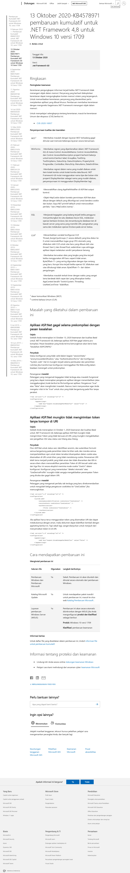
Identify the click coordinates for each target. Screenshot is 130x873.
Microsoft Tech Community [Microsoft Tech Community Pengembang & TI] (53, 847)
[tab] (40, 723)
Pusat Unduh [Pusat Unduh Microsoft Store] (49, 799)
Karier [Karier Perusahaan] (89, 835)
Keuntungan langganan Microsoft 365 (36, 751)
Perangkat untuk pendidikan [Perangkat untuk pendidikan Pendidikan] (96, 799)
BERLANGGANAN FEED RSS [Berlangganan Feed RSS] (44, 684)
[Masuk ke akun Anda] (124, 3)
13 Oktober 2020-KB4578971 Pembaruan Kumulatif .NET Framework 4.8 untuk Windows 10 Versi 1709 (17, 57)
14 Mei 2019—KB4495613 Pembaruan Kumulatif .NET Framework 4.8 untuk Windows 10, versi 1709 (17, 367)
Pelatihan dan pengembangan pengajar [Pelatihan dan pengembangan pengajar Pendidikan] (100, 815)
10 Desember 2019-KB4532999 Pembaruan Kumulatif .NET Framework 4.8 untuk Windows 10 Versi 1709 (17, 213)
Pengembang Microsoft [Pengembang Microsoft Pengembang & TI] (52, 835)
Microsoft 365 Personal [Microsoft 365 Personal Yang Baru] (10, 811)
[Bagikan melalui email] (42, 677)
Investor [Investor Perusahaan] (90, 851)
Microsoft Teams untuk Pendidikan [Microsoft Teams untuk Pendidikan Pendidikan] (98, 803)
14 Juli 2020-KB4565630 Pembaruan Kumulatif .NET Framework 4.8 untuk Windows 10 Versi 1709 (17, 116)
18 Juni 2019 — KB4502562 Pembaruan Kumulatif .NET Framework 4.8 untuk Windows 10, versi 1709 (17, 350)
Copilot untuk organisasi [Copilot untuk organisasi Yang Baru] (10, 795)
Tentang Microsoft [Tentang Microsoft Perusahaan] (93, 839)
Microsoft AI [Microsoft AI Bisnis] (7, 835)
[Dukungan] (29, 3)
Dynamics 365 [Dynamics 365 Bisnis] (7, 847)
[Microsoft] (11, 3)
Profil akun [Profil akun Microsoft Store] (48, 795)
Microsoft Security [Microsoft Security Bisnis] (8, 839)
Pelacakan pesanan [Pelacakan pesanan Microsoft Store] (51, 807)
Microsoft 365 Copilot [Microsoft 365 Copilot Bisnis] (9, 859)
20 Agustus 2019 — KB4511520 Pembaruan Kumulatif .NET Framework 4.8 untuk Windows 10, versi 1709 (17, 313)
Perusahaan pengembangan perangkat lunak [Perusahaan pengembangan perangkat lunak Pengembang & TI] (59, 859)
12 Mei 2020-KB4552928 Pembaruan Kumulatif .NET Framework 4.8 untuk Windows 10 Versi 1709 (17, 134)
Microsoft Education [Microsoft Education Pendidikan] (94, 795)
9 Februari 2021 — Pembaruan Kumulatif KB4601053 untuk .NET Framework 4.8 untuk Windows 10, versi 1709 (17, 37)
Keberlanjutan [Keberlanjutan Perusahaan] (92, 855)
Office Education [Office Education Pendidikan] (93, 811)
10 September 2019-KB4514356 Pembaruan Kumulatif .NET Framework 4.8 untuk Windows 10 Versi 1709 (17, 293)
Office (52, 3)
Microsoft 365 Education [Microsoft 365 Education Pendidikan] (95, 807)
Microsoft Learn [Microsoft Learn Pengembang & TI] (50, 839)
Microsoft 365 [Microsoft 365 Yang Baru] (7, 803)
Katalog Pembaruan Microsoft (80, 600)
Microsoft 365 (42, 3)
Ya (73, 782)
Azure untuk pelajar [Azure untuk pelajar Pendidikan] (94, 823)
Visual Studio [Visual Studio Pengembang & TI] (49, 863)
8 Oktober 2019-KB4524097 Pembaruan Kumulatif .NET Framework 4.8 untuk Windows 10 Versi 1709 (17, 253)
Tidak (87, 782)
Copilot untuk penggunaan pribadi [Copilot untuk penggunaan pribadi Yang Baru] (13, 799)
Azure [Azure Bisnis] (5, 843)
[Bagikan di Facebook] (32, 677)
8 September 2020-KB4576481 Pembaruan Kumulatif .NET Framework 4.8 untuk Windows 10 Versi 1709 (17, 77)
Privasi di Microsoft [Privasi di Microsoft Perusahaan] (94, 847)
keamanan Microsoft (91, 667)
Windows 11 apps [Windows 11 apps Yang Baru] (8, 815)
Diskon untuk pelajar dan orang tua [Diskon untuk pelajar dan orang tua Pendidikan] (98, 819)
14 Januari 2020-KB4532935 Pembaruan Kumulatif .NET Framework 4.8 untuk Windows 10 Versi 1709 (17, 193)
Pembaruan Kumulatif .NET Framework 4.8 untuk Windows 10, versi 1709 (15, 21)
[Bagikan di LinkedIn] (36, 677)
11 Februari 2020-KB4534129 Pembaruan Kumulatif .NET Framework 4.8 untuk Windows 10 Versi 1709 (17, 173)
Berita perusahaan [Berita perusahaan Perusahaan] (93, 843)
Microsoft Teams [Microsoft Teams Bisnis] (8, 863)
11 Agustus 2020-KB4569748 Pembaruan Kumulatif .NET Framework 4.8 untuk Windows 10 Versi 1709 (17, 97)
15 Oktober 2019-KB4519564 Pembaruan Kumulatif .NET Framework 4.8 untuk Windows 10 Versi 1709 (17, 233)
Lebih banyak (62, 3)
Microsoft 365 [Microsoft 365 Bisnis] (7, 851)
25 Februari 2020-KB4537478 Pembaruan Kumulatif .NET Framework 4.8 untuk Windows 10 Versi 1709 (17, 153)
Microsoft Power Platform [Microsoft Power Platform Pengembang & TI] (53, 855)
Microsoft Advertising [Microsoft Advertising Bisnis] (9, 855)
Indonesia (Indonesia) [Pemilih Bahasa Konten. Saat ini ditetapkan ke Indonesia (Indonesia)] (13, 870)
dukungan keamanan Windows (79, 662)
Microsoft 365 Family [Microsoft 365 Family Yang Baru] (9, 807)
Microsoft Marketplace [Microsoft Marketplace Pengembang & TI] (52, 851)
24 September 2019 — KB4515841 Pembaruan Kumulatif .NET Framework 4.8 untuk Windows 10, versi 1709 (17, 273)
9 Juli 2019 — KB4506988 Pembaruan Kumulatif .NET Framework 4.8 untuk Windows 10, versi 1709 (17, 332)
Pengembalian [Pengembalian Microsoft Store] (49, 803)
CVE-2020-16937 (44, 123)
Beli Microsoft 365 (79, 3)
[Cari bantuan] (118, 3)
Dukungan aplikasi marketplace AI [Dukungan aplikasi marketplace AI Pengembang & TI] (55, 843)
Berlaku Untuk (37, 44)
